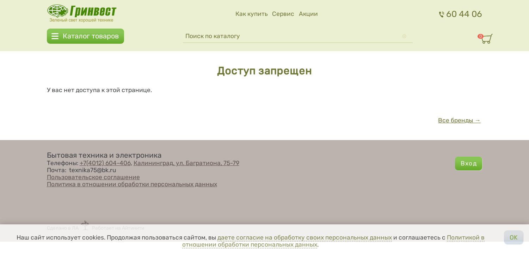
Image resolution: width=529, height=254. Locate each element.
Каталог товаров (91, 36)
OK (513, 237)
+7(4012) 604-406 (105, 163)
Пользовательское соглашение (93, 177)
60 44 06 (460, 14)
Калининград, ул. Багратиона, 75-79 (186, 163)
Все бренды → (459, 120)
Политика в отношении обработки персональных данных (132, 184)
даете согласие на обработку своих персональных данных (304, 237)
